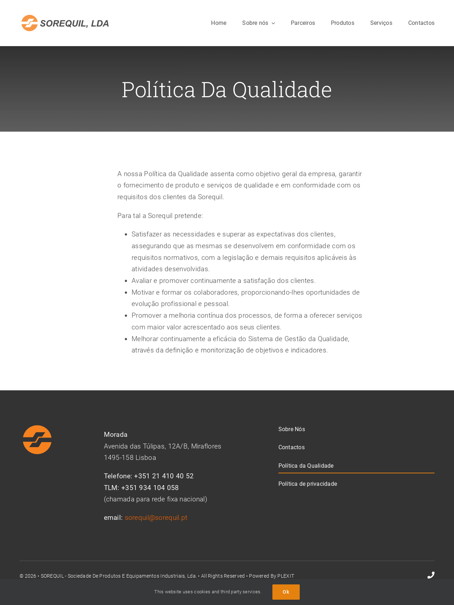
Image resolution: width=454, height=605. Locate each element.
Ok (286, 592)
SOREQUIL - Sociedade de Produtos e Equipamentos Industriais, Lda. (119, 576)
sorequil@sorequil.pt (156, 517)
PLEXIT (285, 576)
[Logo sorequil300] (65, 16)
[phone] (430, 575)
